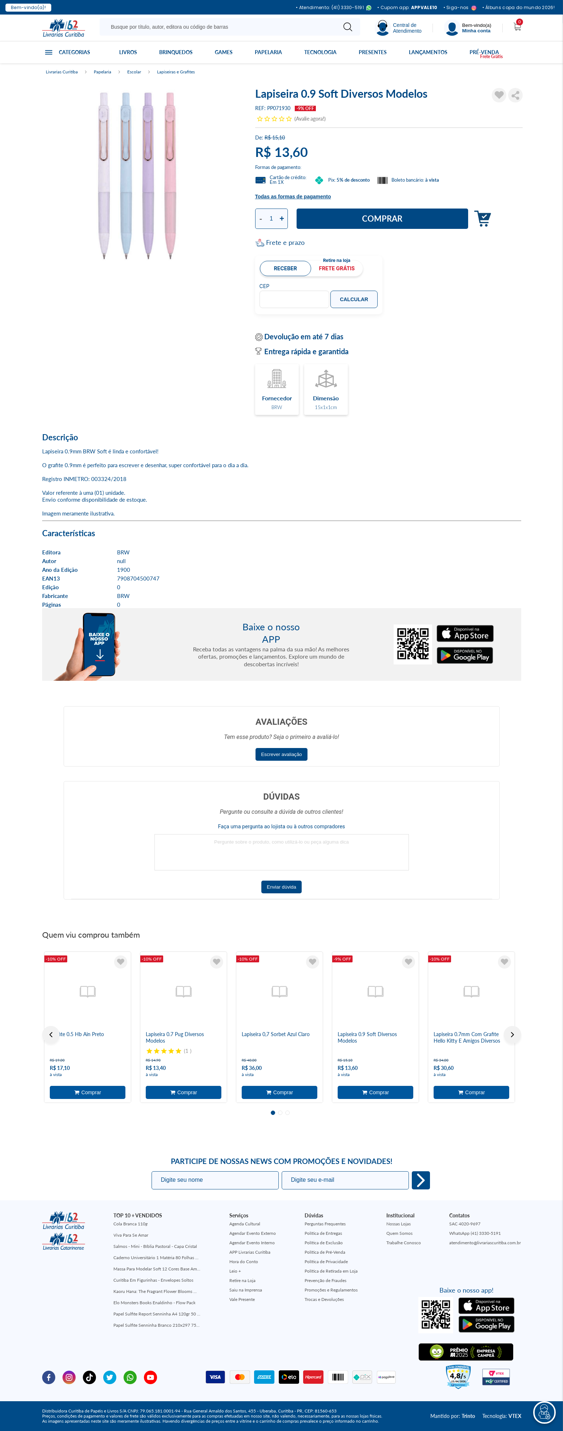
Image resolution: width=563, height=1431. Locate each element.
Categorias (74, 52)
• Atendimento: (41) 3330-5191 (333, 8)
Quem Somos (399, 1233)
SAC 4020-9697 (464, 1223)
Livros (128, 52)
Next (512, 1034)
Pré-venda (484, 52)
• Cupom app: (407, 7)
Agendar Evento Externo (252, 1233)
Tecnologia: (501, 1416)
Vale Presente (242, 1299)
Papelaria (268, 52)
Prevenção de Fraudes (325, 1280)
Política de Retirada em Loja (331, 1271)
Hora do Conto (243, 1261)
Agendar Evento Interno (252, 1242)
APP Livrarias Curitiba (249, 1252)
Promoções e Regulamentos (331, 1290)
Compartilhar (515, 95)
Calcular (354, 299)
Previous (51, 1034)
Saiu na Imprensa (245, 1290)
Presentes (373, 52)
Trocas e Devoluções (324, 1299)
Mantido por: (452, 1416)
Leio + (235, 1271)
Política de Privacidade (326, 1261)
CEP (265, 286)
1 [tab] (273, 1113)
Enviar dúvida (281, 887)
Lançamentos (428, 52)
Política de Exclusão (324, 1242)
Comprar (382, 218)
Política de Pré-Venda (325, 1252)
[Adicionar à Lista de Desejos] (499, 95)
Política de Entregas (323, 1233)
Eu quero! (421, 1180)
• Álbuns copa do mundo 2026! (518, 7)
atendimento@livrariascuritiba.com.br (485, 1242)
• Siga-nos (459, 8)
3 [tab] (287, 1113)
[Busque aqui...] (219, 27)
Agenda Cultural (244, 1223)
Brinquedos (176, 52)
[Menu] (467, 28)
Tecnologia (320, 52)
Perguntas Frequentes (325, 1223)
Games (224, 52)
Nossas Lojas (398, 1223)
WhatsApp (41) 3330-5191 (475, 1233)
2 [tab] (280, 1113)
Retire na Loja (242, 1280)
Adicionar (480, 219)
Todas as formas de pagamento (293, 196)
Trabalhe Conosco (403, 1242)
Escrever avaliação (281, 754)
